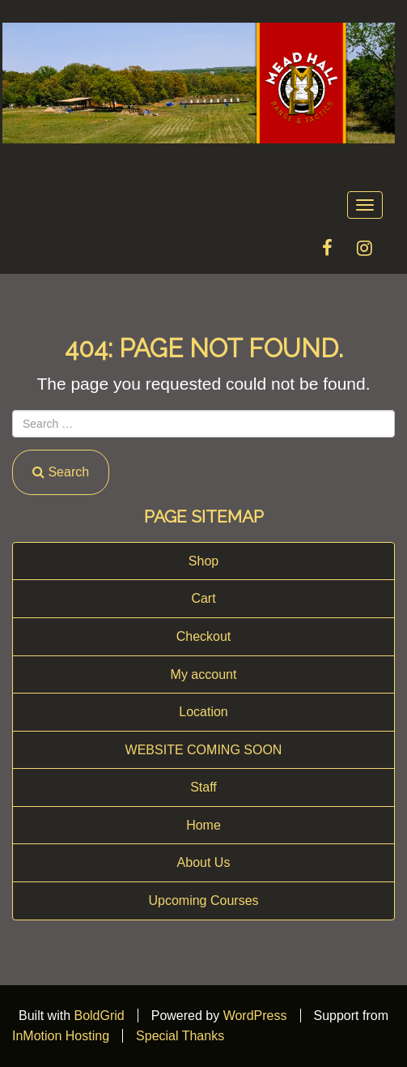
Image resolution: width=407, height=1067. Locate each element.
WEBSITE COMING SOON (203, 750)
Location (203, 712)
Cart (203, 598)
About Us (204, 862)
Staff (203, 787)
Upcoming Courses (203, 900)
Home (203, 825)
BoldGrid (99, 1015)
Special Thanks (180, 1036)
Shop (203, 561)
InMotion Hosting (60, 1036)
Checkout (203, 636)
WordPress (255, 1015)
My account (204, 674)
